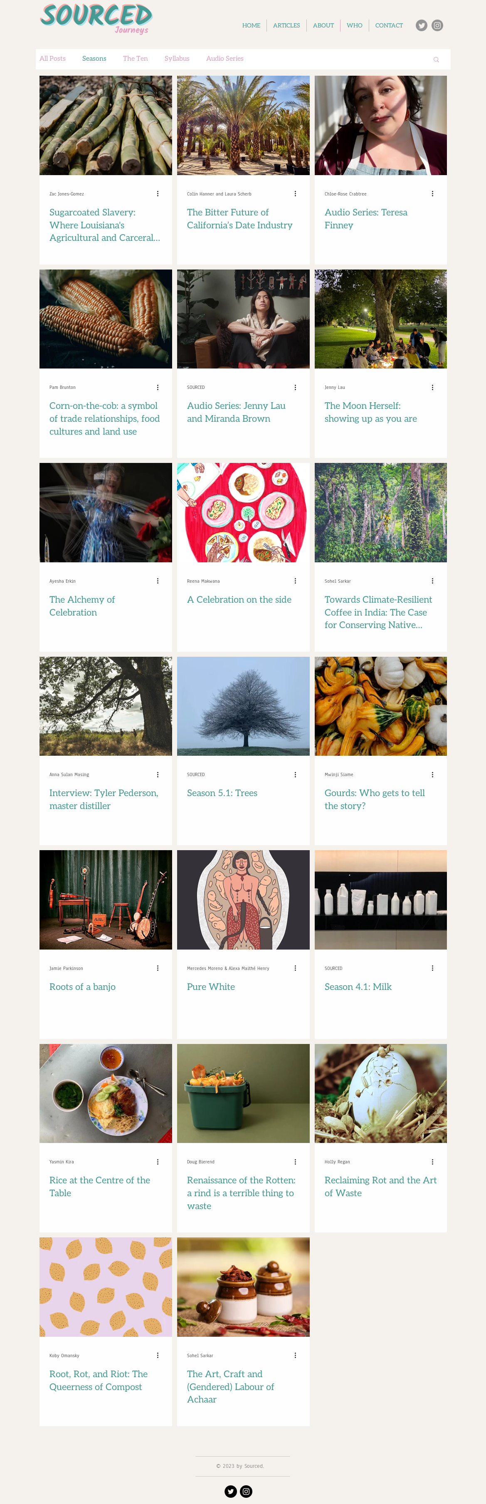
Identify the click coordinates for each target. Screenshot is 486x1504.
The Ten (135, 59)
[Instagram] (437, 25)
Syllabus (177, 59)
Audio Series (225, 59)
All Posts (52, 59)
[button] (436, 60)
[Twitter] (421, 25)
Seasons (94, 59)
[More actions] (161, 194)
